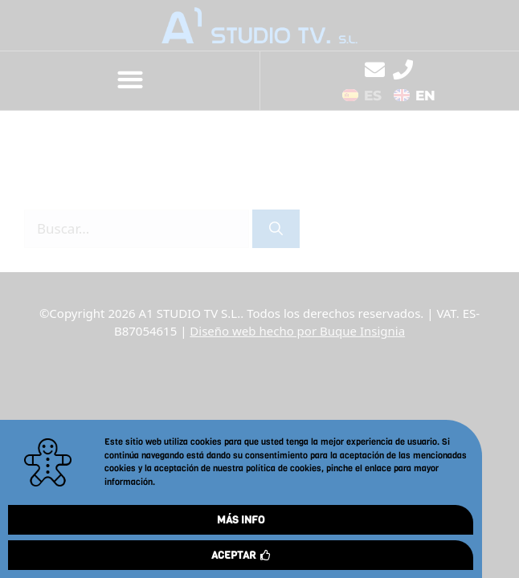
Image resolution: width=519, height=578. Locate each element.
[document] (259, 289)
